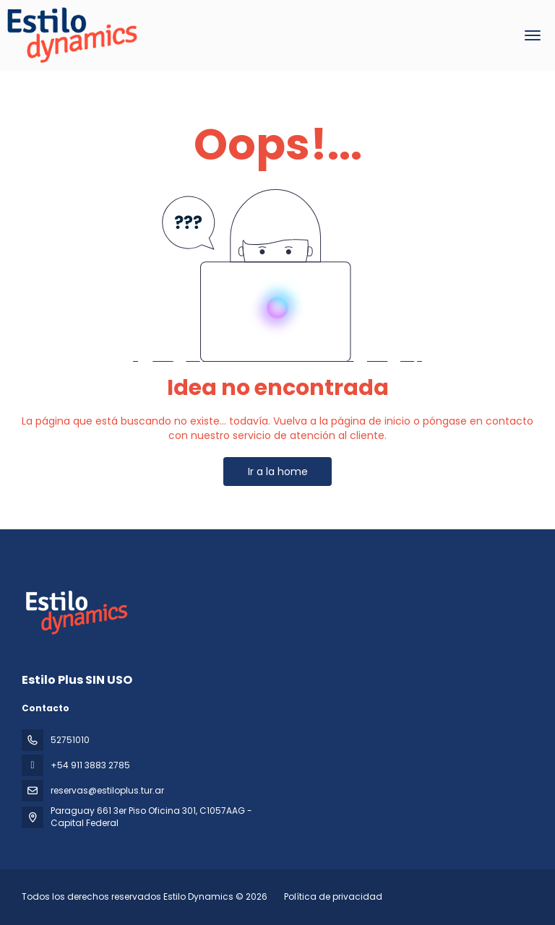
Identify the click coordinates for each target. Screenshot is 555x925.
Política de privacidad (333, 896)
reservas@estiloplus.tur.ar (107, 790)
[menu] (532, 35)
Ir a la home (278, 471)
